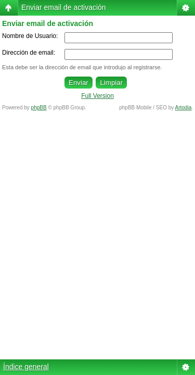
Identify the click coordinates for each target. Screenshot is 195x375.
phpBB (39, 107)
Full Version (97, 95)
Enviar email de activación (63, 7)
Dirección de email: (28, 52)
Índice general (26, 366)
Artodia (183, 107)
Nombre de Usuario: (30, 36)
